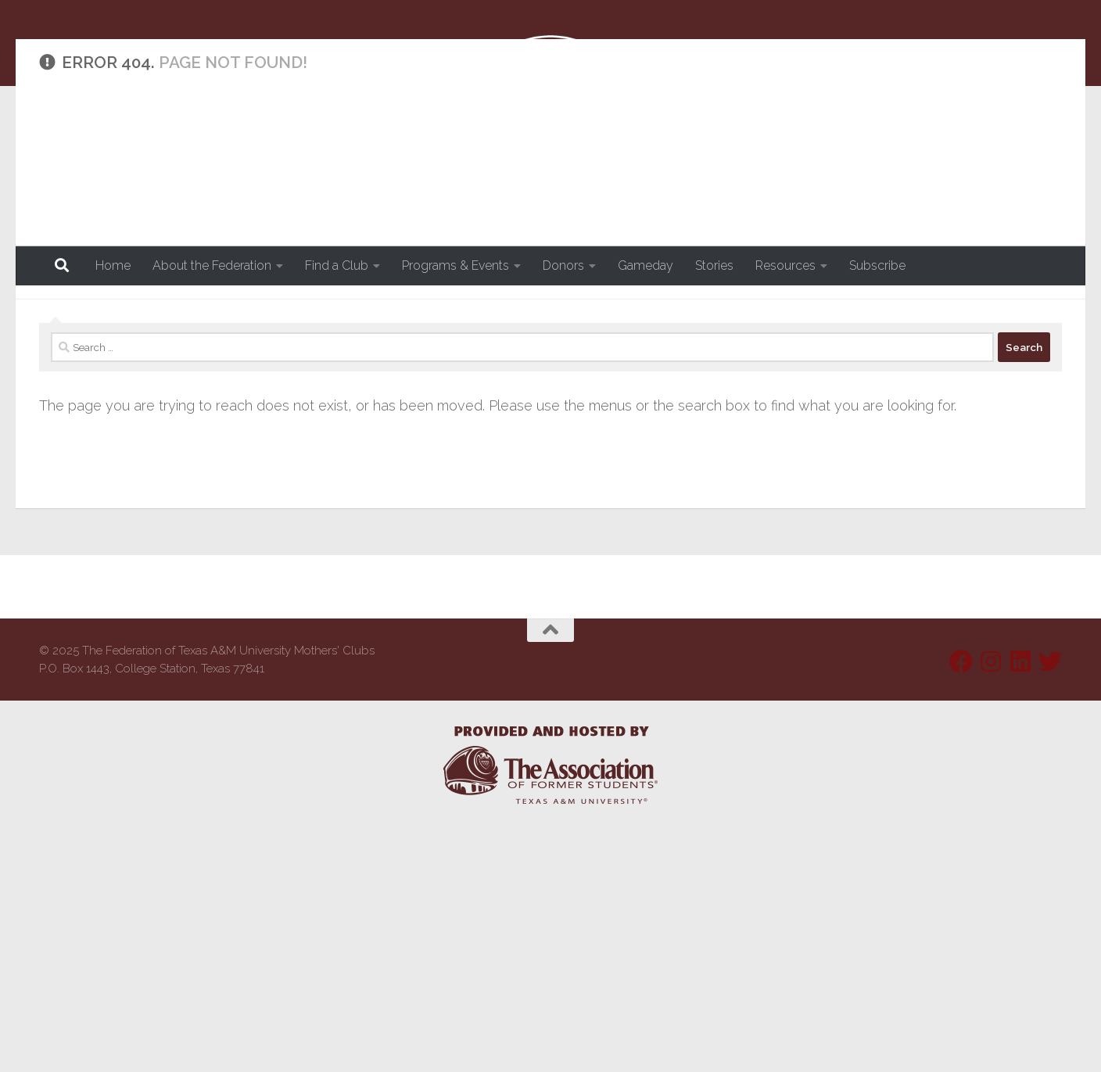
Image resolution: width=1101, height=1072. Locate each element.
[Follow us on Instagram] (990, 908)
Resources (785, 265)
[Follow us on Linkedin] (1020, 908)
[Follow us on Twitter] (1050, 908)
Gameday (645, 265)
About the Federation (211, 265)
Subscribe (877, 265)
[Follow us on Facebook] (961, 908)
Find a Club (336, 265)
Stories (714, 265)
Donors (563, 265)
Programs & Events (455, 265)
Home (113, 265)
